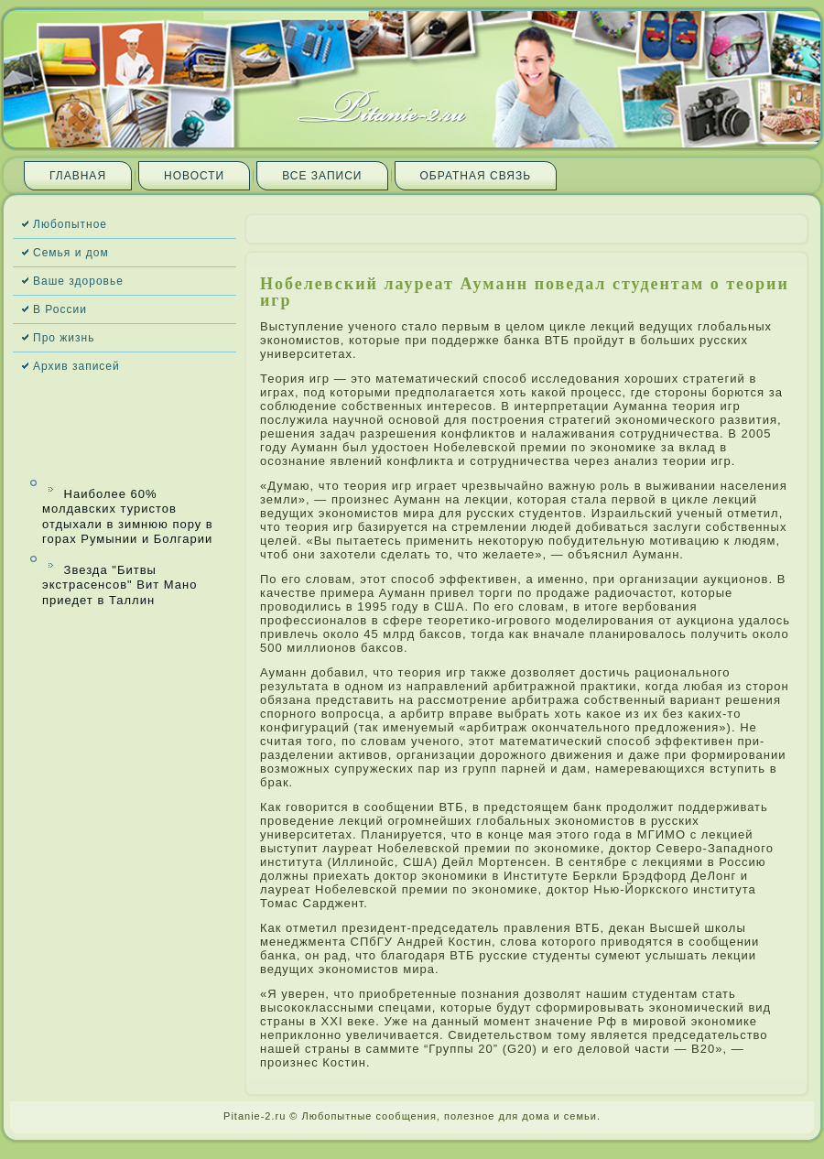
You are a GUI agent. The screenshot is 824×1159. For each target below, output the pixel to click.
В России (60, 309)
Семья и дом (71, 252)
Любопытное (70, 224)
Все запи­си (322, 175)
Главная (77, 175)
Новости (194, 175)
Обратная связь (476, 175)
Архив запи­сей (76, 366)
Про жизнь (63, 337)
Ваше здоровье (78, 281)
